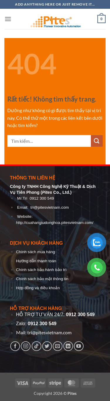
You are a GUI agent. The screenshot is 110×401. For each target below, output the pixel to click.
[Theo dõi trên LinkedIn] (68, 346)
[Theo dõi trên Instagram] (26, 346)
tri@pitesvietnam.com (50, 207)
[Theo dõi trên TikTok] (36, 346)
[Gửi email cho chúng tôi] (57, 346)
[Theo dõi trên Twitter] (47, 346)
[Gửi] (97, 141)
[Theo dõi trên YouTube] (79, 346)
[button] (7, 19)
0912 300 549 (42, 198)
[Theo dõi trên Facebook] (15, 346)
